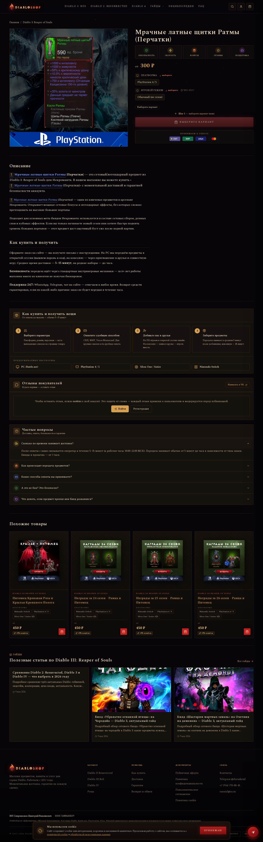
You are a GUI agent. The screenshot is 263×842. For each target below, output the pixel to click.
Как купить (139, 773)
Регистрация (141, 409)
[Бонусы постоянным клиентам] (194, 52)
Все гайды (245, 661)
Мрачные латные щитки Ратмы (37, 174)
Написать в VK (237, 384)
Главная (14, 22)
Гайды (157, 6)
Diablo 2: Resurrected (109, 6)
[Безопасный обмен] (146, 52)
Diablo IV (93, 785)
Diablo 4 (139, 6)
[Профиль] (241, 6)
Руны (90, 791)
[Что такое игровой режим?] (187, 90)
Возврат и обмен (142, 791)
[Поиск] (232, 6)
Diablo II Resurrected (100, 773)
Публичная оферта (187, 773)
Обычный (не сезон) (150, 97)
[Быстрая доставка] (170, 52)
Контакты (226, 773)
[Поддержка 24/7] (242, 52)
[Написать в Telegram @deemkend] (253, 832)
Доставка (137, 779)
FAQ (201, 6)
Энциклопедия (181, 6)
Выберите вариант (194, 122)
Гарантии (137, 785)
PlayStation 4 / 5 (147, 82)
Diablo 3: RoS (75, 6)
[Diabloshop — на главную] (24, 6)
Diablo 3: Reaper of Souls (37, 22)
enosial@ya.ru (228, 791)
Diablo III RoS (95, 779)
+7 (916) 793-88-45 (230, 785)
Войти (120, 409)
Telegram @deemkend (233, 779)
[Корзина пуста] (250, 6)
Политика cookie (186, 800)
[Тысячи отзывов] (218, 52)
